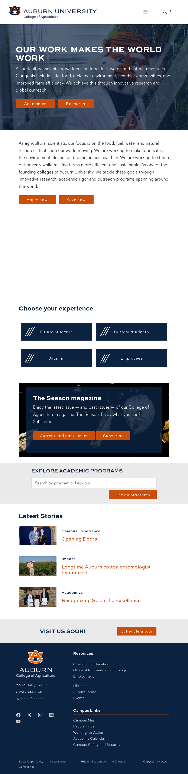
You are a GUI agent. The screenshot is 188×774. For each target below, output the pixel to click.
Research (75, 103)
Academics (35, 103)
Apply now (37, 199)
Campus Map (84, 720)
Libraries (80, 686)
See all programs (133, 494)
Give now (76, 199)
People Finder (84, 726)
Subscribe (113, 435)
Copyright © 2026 (155, 761)
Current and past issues (64, 435)
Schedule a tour (137, 631)
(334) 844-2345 (29, 692)
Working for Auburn (89, 732)
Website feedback (30, 699)
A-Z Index (118, 761)
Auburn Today (84, 692)
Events (78, 698)
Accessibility (58, 761)
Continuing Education (91, 664)
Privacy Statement (93, 761)
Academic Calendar (89, 738)
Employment (83, 676)
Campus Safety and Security (96, 744)
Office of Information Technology (100, 670)
